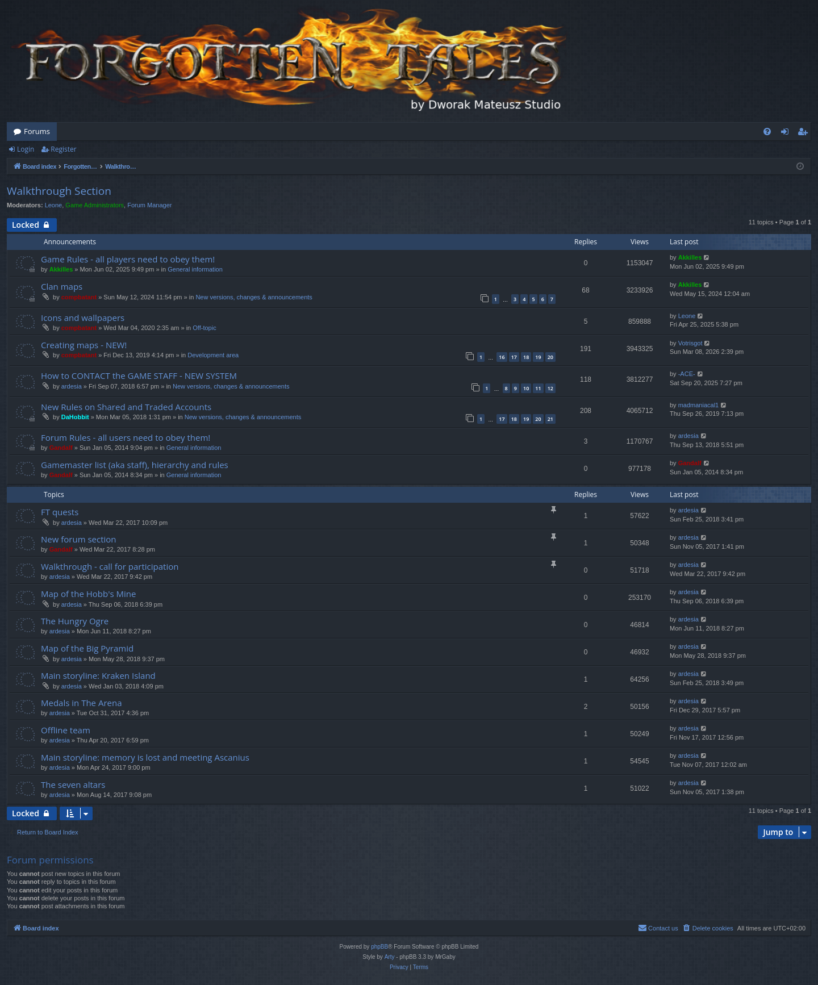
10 (526, 388)
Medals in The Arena (81, 702)
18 (526, 357)
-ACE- (686, 373)
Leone (53, 205)
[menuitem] (767, 131)
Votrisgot (690, 343)
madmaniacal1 (698, 405)
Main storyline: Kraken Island (98, 675)
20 (550, 357)
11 (538, 388)
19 (538, 357)
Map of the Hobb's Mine (88, 593)
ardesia (71, 386)
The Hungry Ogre (74, 621)
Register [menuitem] (805, 133)
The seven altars (73, 784)
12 (550, 388)
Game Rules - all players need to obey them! (128, 259)
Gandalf (61, 447)
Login (25, 149)
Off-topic (204, 327)
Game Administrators (94, 205)
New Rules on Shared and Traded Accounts (126, 406)
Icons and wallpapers (82, 317)
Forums (37, 131)
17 (514, 357)
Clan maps (61, 286)
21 (550, 419)
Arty (390, 957)
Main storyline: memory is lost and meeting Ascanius (145, 757)
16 (501, 357)
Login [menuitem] (787, 133)
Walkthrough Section (59, 190)
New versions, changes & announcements (253, 297)
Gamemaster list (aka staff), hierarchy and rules (134, 464)
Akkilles (61, 269)
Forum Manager (149, 205)
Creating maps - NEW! (84, 344)
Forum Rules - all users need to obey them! (125, 437)
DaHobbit (75, 417)
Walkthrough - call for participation (109, 566)
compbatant (79, 297)
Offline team (65, 730)
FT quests (59, 511)
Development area (213, 355)
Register (63, 149)
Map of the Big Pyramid (87, 648)
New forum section (78, 539)
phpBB (379, 947)
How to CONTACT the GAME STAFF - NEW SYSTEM (139, 375)
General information (195, 269)
